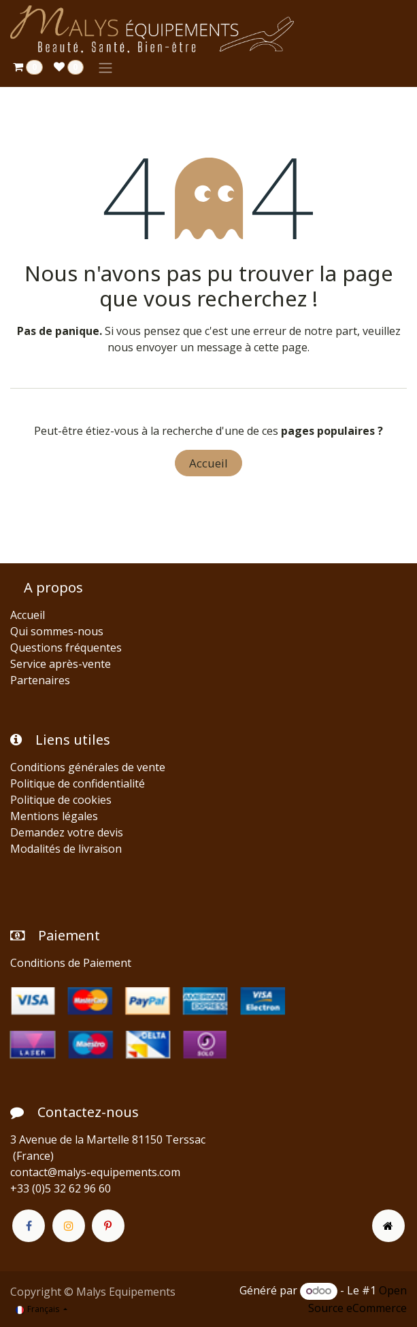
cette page (280, 347)
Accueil (208, 463)
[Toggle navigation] (105, 67)
